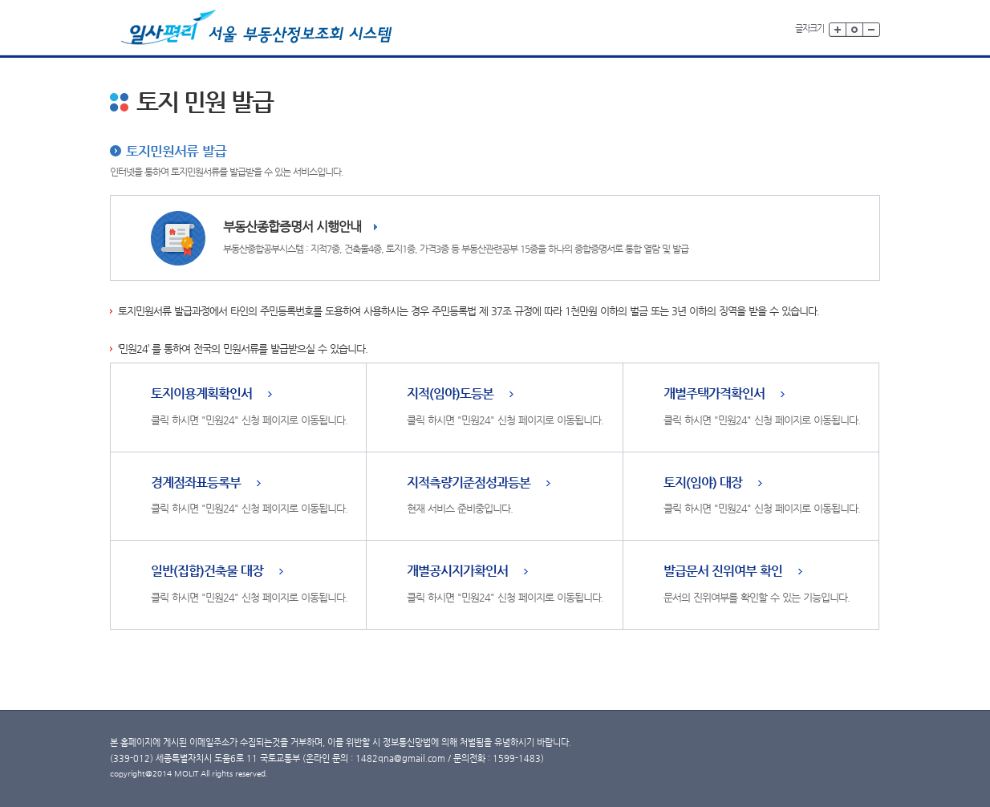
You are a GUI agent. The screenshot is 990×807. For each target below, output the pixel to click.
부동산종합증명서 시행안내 (292, 226)
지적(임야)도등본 (450, 394)
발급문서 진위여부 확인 (722, 571)
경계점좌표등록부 (196, 483)
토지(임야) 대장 (702, 483)
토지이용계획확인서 (201, 394)
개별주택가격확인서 (714, 394)
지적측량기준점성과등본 (468, 483)
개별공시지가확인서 (457, 571)
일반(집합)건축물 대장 (207, 571)
